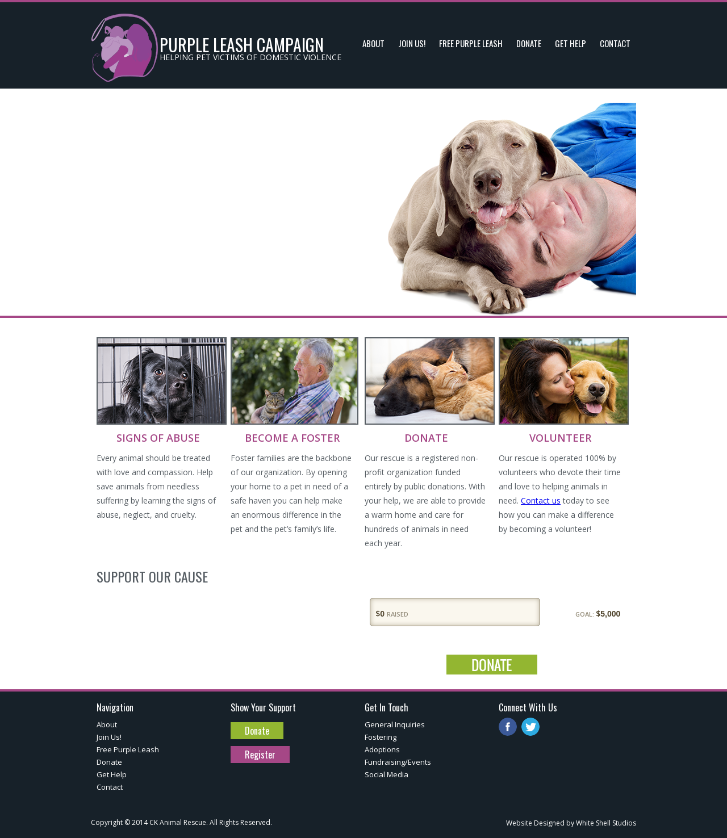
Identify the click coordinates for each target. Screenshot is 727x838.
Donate (109, 762)
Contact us (541, 500)
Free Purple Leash (128, 749)
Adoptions (382, 749)
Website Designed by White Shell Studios (571, 823)
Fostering (380, 737)
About (107, 724)
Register (260, 754)
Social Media (386, 774)
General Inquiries (395, 724)
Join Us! (109, 737)
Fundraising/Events (398, 762)
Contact (110, 787)
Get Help (112, 774)
